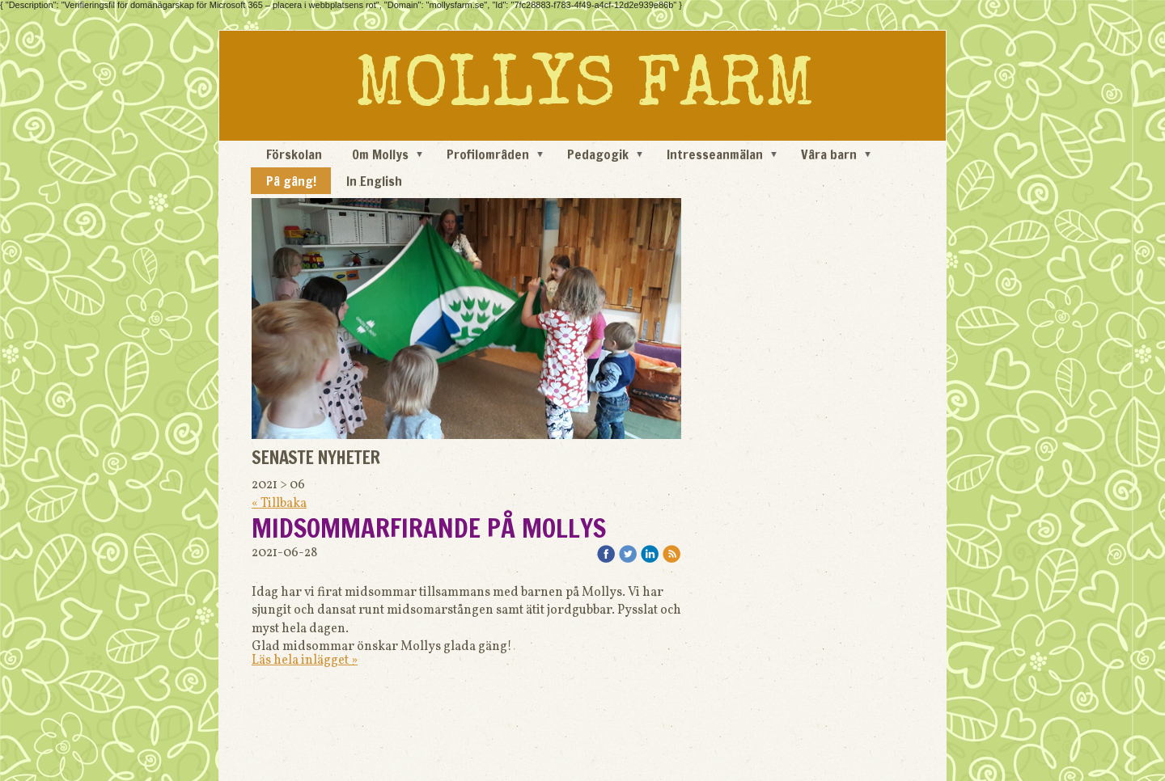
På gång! (291, 181)
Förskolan (294, 154)
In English (374, 181)
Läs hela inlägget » (305, 660)
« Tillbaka (279, 504)
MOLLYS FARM (584, 89)
